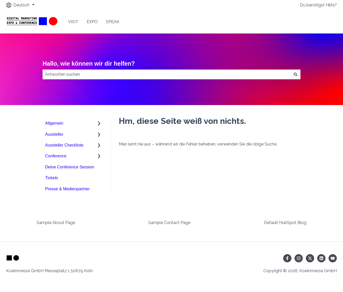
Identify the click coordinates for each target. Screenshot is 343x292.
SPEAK (112, 21)
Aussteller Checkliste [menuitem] (64, 145)
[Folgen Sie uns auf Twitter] (310, 258)
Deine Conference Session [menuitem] (69, 167)
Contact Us (321, 21)
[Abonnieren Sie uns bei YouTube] (333, 258)
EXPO (92, 21)
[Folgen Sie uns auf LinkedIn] (321, 258)
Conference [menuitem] (56, 156)
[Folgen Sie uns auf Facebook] (287, 258)
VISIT (73, 21)
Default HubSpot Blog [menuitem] (285, 222)
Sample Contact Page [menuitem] (169, 222)
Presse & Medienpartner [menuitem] (67, 189)
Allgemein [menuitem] (54, 123)
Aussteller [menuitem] (54, 134)
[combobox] (167, 74)
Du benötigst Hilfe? (318, 5)
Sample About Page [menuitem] (56, 222)
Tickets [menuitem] (51, 178)
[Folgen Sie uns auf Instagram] (299, 258)
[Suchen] (295, 74)
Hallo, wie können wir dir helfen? (89, 63)
